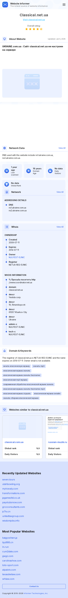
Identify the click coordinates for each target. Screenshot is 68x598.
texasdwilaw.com (11, 574)
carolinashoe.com (11, 560)
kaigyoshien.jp (9, 537)
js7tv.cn (6, 511)
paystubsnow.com (12, 502)
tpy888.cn (7, 542)
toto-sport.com (10, 565)
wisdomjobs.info (10, 520)
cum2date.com (10, 551)
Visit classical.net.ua (34, 19)
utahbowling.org (11, 484)
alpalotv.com (9, 569)
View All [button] (61, 148)
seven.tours (8, 479)
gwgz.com (7, 556)
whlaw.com (8, 578)
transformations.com (13, 493)
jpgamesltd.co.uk (11, 497)
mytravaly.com (10, 488)
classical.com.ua (14, 442)
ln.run (5, 546)
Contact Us (34, 586)
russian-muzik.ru (57, 442)
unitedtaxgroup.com (13, 516)
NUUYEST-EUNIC (17, 257)
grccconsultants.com (13, 506)
